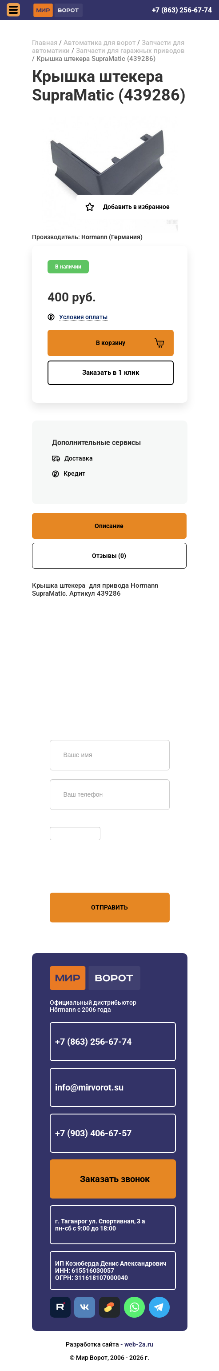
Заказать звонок (115, 1179)
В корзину (130, 343)
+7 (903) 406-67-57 (93, 1133)
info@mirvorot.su (89, 1087)
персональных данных (83, 875)
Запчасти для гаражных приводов (130, 51)
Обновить (66, 822)
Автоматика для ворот (99, 43)
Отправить (109, 907)
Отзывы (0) (109, 555)
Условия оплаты (83, 317)
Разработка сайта (92, 1344)
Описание (109, 525)
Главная (44, 43)
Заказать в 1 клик (110, 373)
